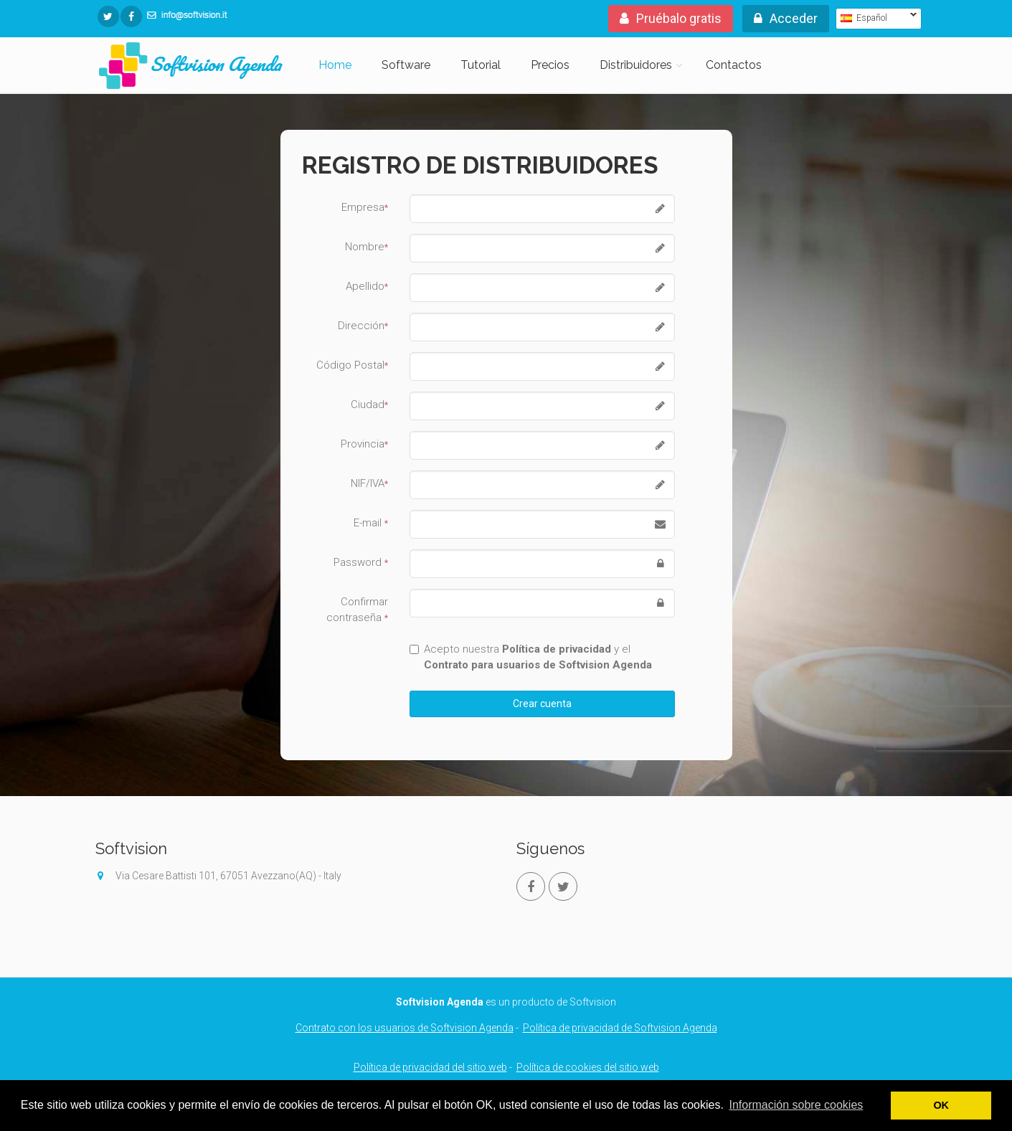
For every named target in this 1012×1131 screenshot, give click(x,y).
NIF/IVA (369, 483)
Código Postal (352, 365)
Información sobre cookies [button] (796, 1105)
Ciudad (369, 404)
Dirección (363, 325)
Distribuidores (636, 65)
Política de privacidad (556, 649)
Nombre (366, 246)
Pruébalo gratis (671, 18)
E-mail (371, 522)
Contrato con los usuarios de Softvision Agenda (404, 1027)
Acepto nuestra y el (531, 657)
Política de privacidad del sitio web (430, 1067)
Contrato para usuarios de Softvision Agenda (538, 664)
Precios (550, 65)
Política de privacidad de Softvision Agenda (620, 1027)
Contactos (734, 65)
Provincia (364, 443)
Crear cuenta (542, 703)
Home (334, 65)
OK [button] (941, 1105)
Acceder (786, 18)
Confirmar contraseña (357, 609)
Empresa (364, 207)
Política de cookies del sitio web (587, 1067)
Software (406, 65)
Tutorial (480, 65)
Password (361, 562)
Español (876, 18)
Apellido (367, 286)
